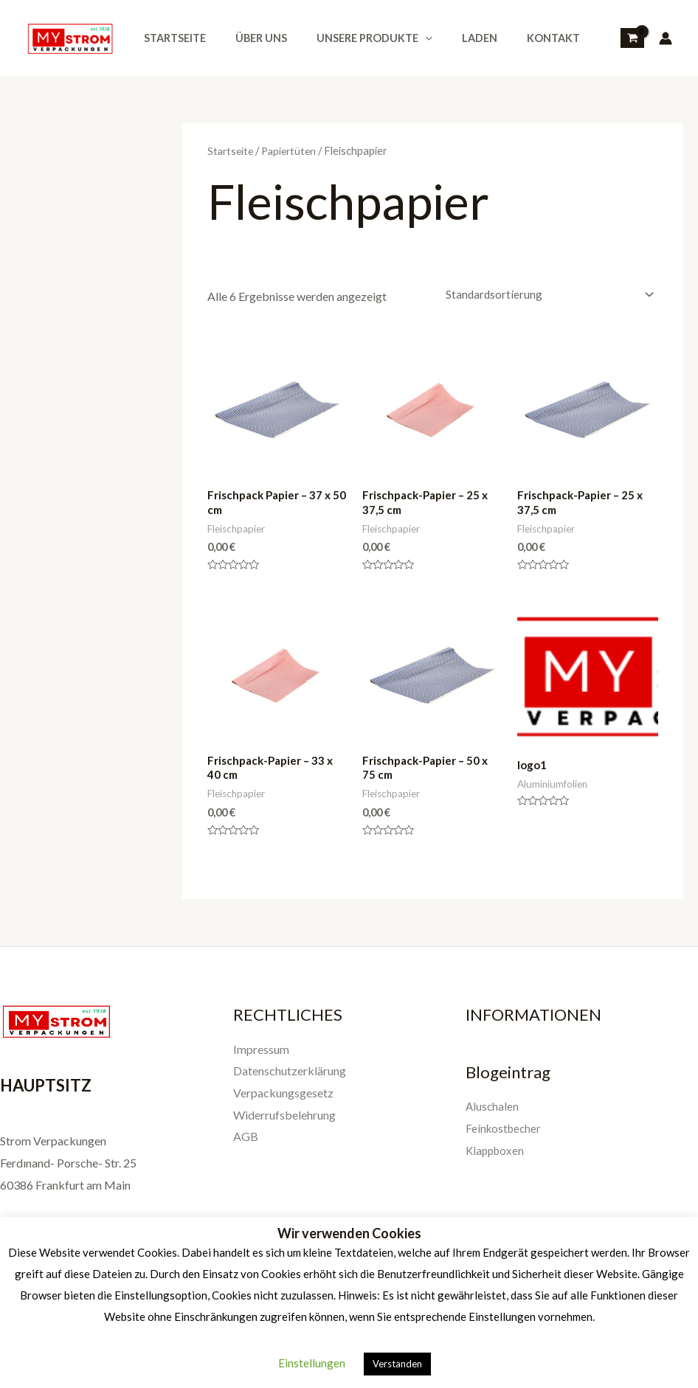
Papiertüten (293, 150)
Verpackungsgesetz (283, 1101)
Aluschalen (493, 1114)
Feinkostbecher (505, 1136)
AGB (245, 1144)
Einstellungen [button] (311, 1363)
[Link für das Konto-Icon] (665, 38)
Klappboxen (497, 1158)
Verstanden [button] (397, 1364)
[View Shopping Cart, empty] (632, 38)
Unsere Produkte (354, 38)
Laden (450, 38)
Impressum (261, 1057)
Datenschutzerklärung (289, 1079)
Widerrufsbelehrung (284, 1123)
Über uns (248, 38)
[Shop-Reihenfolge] (543, 295)
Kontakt (515, 38)
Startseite (170, 38)
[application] (405, 38)
